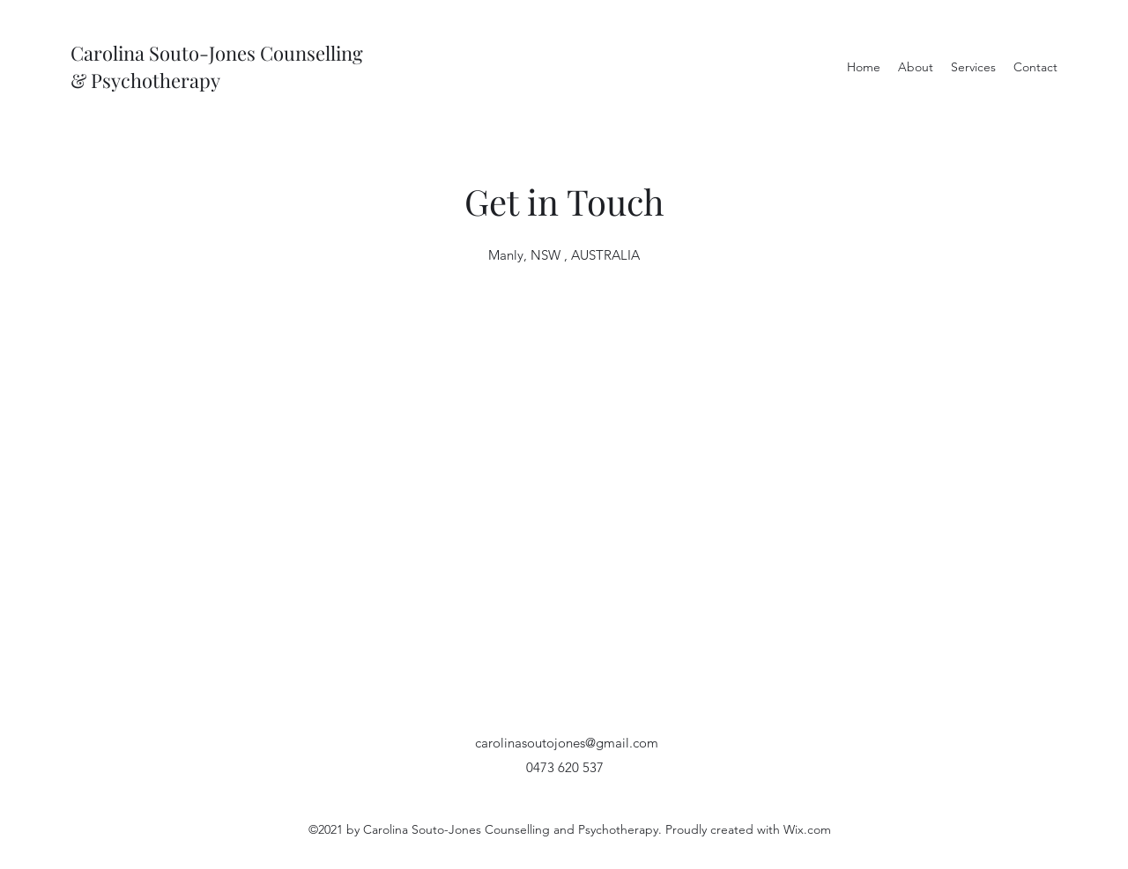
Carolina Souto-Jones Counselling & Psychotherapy (216, 66)
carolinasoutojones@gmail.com (566, 742)
